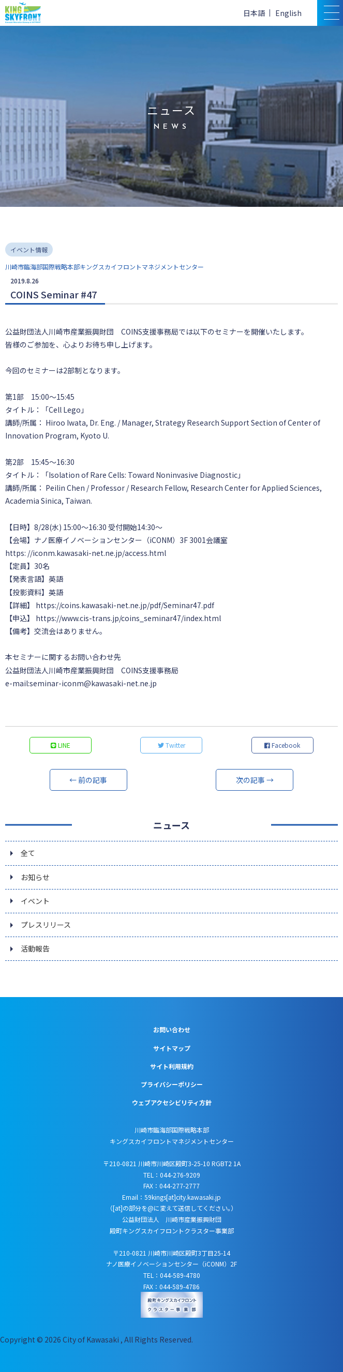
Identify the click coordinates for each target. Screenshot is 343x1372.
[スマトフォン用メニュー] (330, 13)
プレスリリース (46, 924)
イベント (35, 901)
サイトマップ (171, 1048)
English (288, 13)
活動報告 (35, 948)
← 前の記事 (88, 780)
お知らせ (35, 877)
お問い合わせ (171, 1029)
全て (28, 853)
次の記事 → (255, 780)
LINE (60, 745)
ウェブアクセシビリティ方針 (172, 1102)
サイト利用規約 (171, 1066)
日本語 (254, 13)
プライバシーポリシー (172, 1084)
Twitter (171, 745)
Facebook (282, 745)
